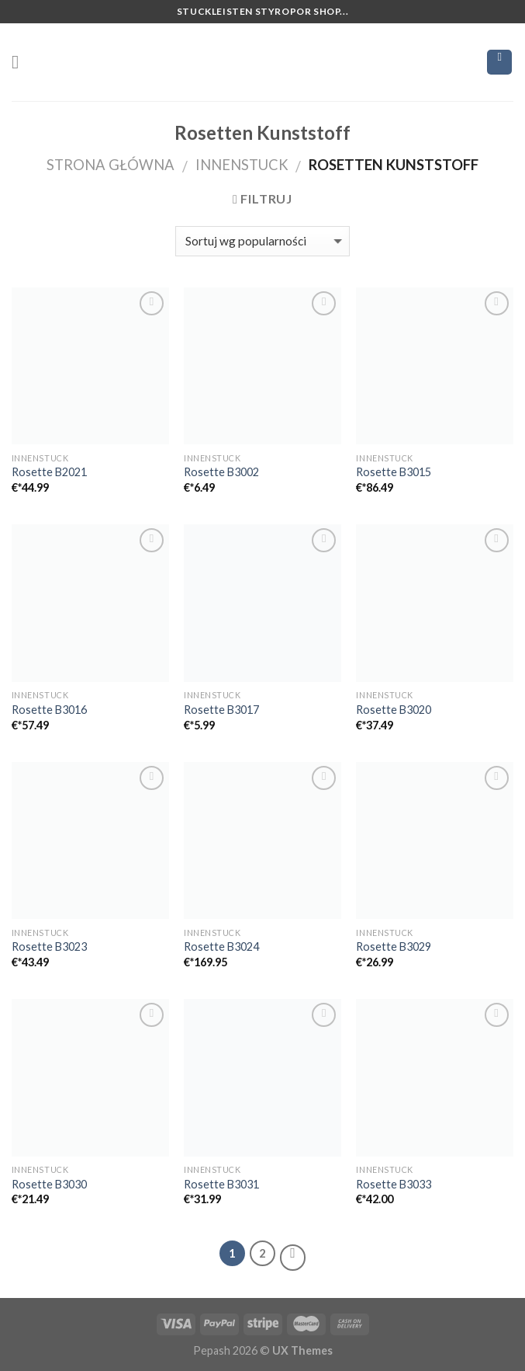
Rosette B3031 (221, 1184)
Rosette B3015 (393, 471)
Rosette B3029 (393, 946)
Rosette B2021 (49, 471)
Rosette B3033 (393, 1184)
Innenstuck (241, 164)
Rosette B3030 (49, 1184)
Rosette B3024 (221, 946)
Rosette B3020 (393, 709)
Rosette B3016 (49, 709)
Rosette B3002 (221, 471)
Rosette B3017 (221, 709)
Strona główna (110, 164)
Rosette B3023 (49, 946)
